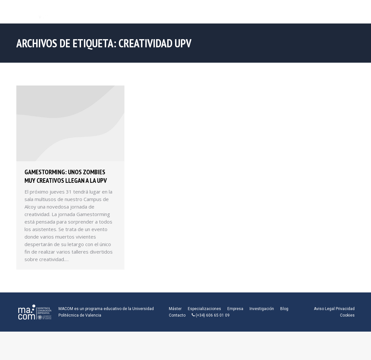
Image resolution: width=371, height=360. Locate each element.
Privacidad (345, 308)
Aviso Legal (324, 308)
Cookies (347, 315)
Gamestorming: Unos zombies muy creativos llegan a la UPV (65, 176)
